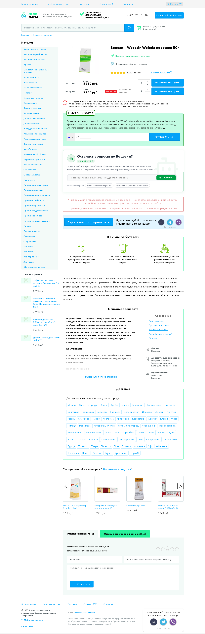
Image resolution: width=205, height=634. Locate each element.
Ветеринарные (31, 77)
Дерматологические (34, 118)
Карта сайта (27, 626)
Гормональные (31, 113)
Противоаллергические (35, 185)
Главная (25, 35)
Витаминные (30, 82)
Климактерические (33, 144)
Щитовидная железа (34, 267)
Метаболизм (30, 149)
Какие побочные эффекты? (99, 185)
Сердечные (29, 236)
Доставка (83, 4)
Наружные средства (43, 35)
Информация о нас (58, 4)
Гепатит (27, 92)
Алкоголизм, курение (34, 49)
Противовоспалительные (36, 195)
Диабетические (31, 123)
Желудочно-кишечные (35, 128)
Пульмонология (31, 231)
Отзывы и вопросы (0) (161, 72)
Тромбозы (28, 246)
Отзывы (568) (106, 4)
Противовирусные (33, 190)
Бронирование (29, 4)
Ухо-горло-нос (30, 256)
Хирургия (28, 261)
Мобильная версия (33, 620)
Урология (28, 251)
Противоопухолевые (34, 205)
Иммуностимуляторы (34, 138)
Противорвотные (32, 215)
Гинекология (30, 103)
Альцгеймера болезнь (35, 54)
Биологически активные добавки (36, 71)
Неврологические (32, 164)
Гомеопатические (32, 108)
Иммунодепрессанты (34, 133)
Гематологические (33, 87)
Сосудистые (29, 241)
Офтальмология (31, 174)
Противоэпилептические (36, 220)
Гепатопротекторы (33, 97)
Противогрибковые (33, 200)
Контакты (128, 4)
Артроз (27, 64)
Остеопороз (29, 169)
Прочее (27, 226)
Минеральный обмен (34, 154)
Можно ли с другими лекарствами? (132, 185)
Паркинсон (29, 179)
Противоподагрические (36, 210)
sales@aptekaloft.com (85, 613)
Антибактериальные (34, 59)
